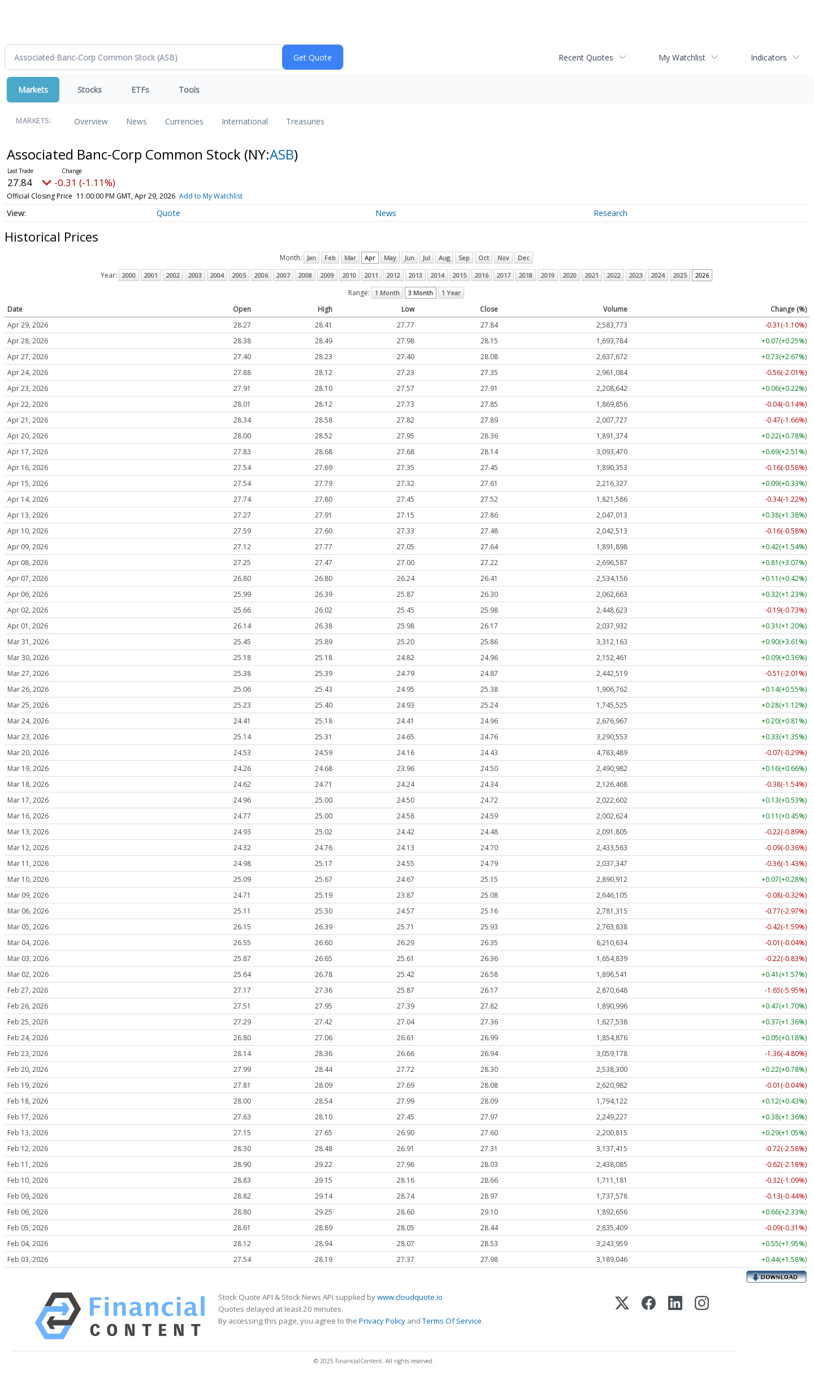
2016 (481, 275)
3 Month (420, 292)
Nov (503, 257)
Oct (483, 257)
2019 (548, 275)
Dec (524, 257)
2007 (283, 275)
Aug (444, 257)
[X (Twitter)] (622, 1316)
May (390, 257)
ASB (282, 154)
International (245, 121)
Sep (464, 257)
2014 (437, 275)
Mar (350, 257)
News (136, 121)
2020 (570, 275)
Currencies (184, 121)
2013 (415, 275)
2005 (239, 275)
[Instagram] (701, 1316)
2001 (151, 275)
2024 (658, 275)
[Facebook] (648, 1316)
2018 (525, 275)
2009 (327, 275)
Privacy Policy (382, 1321)
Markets (33, 89)
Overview (91, 121)
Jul (426, 257)
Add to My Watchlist (211, 196)
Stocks (89, 89)
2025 (680, 275)
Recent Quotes (585, 57)
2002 (173, 275)
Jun (409, 257)
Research (610, 213)
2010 (349, 275)
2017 (503, 275)
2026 (702, 275)
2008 (305, 275)
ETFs (140, 89)
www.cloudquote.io (410, 1297)
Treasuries (305, 121)
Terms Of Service (452, 1321)
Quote (168, 213)
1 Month (387, 292)
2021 (592, 275)
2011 (371, 275)
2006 (261, 275)
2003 (195, 275)
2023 (636, 275)
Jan (311, 257)
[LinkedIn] (675, 1316)
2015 (459, 275)
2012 (393, 275)
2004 (217, 275)
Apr (370, 257)
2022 (614, 275)
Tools (189, 89)
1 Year (451, 292)
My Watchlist (682, 57)
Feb (330, 257)
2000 (129, 275)
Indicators (769, 57)
